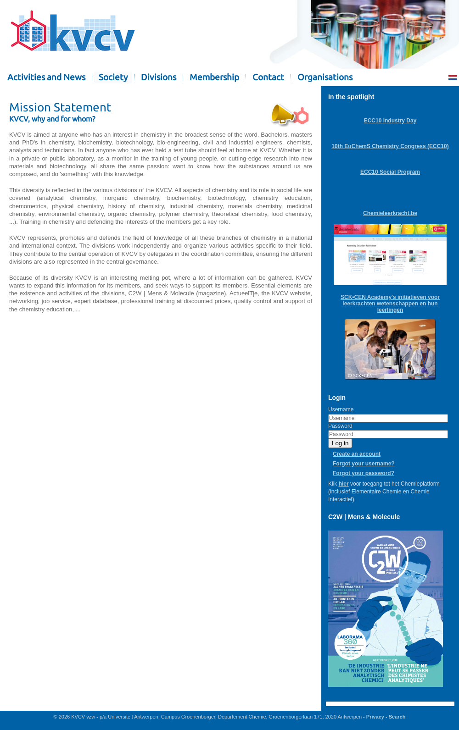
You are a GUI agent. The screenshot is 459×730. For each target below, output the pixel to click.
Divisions (158, 77)
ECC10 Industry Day (390, 120)
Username (340, 409)
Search (397, 716)
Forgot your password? (363, 473)
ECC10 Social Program (390, 172)
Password (340, 426)
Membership (214, 77)
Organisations (325, 77)
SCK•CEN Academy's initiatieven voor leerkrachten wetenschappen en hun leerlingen (390, 303)
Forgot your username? (364, 463)
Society (113, 77)
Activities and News (46, 77)
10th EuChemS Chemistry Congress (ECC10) (389, 146)
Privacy (375, 716)
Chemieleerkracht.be (390, 213)
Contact (268, 77)
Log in (340, 443)
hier (344, 484)
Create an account (357, 454)
